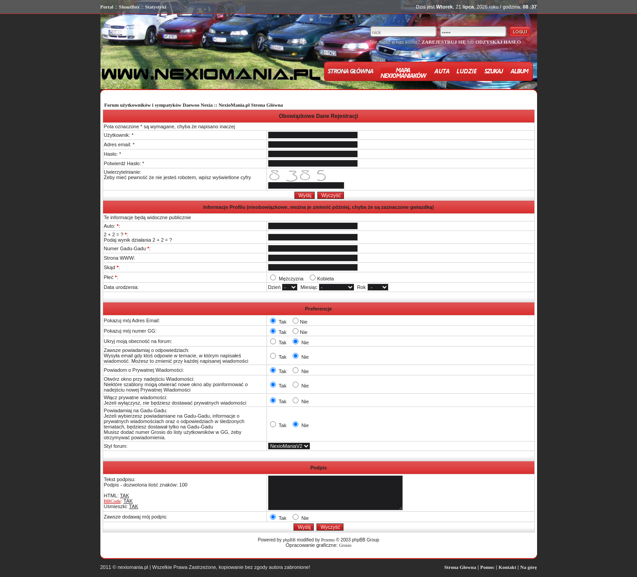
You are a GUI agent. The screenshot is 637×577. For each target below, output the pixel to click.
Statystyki (155, 6)
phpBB (289, 539)
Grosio (345, 545)
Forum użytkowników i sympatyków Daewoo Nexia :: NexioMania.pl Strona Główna (193, 105)
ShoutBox (129, 6)
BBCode (112, 501)
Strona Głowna (460, 567)
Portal (106, 6)
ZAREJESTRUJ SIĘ (443, 42)
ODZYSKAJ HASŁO (498, 42)
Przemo (328, 539)
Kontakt (507, 567)
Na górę (528, 567)
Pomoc (487, 567)
